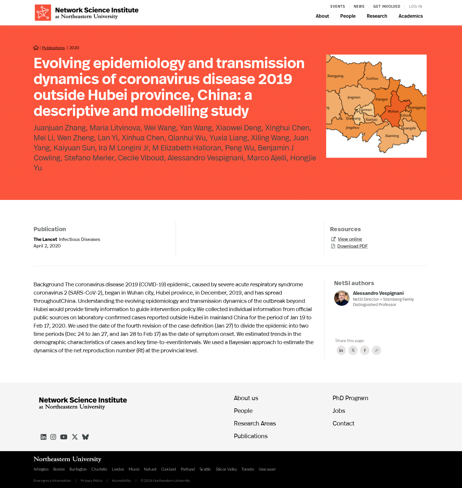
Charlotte (99, 469)
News (359, 7)
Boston (59, 469)
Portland (188, 469)
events (338, 7)
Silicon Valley (226, 469)
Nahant (150, 469)
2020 (74, 47)
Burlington (78, 469)
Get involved (386, 7)
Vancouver (267, 469)
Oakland (168, 469)
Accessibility (121, 480)
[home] (87, 12)
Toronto (248, 469)
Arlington (41, 469)
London (118, 469)
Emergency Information (52, 480)
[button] (322, 17)
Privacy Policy (91, 480)
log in (415, 7)
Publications (53, 47)
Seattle (205, 469)
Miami (134, 469)
